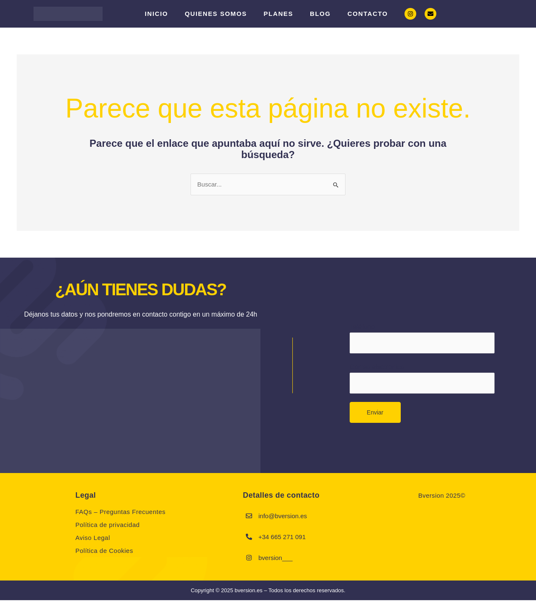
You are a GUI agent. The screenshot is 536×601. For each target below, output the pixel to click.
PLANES (278, 13)
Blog (320, 13)
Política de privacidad (107, 525)
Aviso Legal (92, 538)
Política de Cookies (104, 551)
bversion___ (275, 558)
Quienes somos (216, 13)
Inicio (156, 13)
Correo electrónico (422, 380)
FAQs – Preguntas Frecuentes (120, 512)
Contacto (368, 13)
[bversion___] (249, 558)
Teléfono (422, 338)
